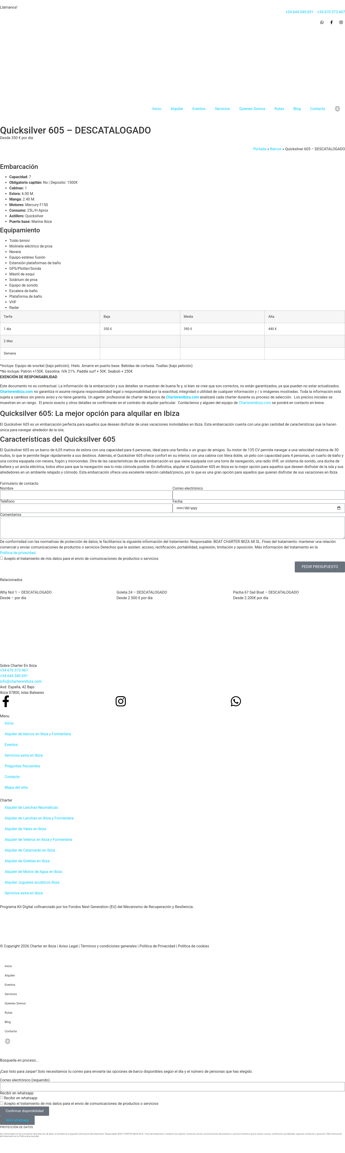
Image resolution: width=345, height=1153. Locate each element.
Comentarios (10, 515)
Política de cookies (193, 946)
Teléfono (7, 501)
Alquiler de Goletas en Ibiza (27, 861)
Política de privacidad (17, 553)
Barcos (275, 149)
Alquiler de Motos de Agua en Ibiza (33, 871)
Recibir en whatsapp (16, 1093)
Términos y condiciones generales (108, 946)
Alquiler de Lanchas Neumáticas (31, 807)
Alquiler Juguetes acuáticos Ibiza (32, 882)
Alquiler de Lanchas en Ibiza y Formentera (39, 818)
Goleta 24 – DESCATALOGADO (142, 592)
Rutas (279, 109)
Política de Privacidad (157, 946)
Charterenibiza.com (17, 391)
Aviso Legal (68, 946)
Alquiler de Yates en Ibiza (25, 829)
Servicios (222, 109)
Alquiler (177, 109)
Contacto (317, 109)
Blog (297, 109)
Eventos (198, 109)
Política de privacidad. (29, 1136)
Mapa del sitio (16, 787)
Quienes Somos (252, 109)
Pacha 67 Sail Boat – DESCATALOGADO (266, 592)
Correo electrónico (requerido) (25, 1080)
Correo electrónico (188, 488)
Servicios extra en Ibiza (24, 755)
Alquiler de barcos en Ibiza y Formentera (38, 734)
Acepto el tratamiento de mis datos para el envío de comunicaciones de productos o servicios (81, 558)
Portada (259, 149)
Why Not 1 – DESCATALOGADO (26, 592)
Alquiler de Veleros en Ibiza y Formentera (38, 839)
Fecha (178, 501)
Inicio (156, 109)
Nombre (6, 488)
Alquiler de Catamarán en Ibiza (30, 850)
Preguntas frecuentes (22, 766)
